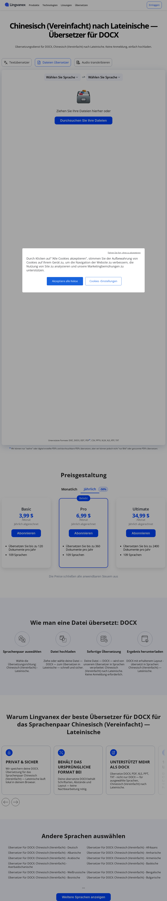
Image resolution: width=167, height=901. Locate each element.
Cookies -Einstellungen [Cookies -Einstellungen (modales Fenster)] (103, 281)
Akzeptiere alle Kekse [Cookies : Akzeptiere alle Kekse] (65, 281)
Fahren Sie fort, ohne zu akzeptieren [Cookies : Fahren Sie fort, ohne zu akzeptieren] (124, 252)
